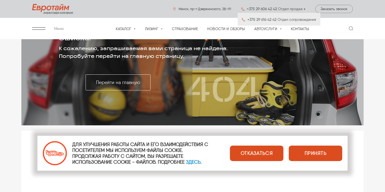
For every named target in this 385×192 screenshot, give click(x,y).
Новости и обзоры (226, 29)
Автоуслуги (265, 29)
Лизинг (151, 29)
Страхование (185, 29)
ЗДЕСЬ (193, 162)
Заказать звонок (334, 9)
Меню (48, 28)
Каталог (123, 29)
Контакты (300, 29)
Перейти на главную (118, 82)
